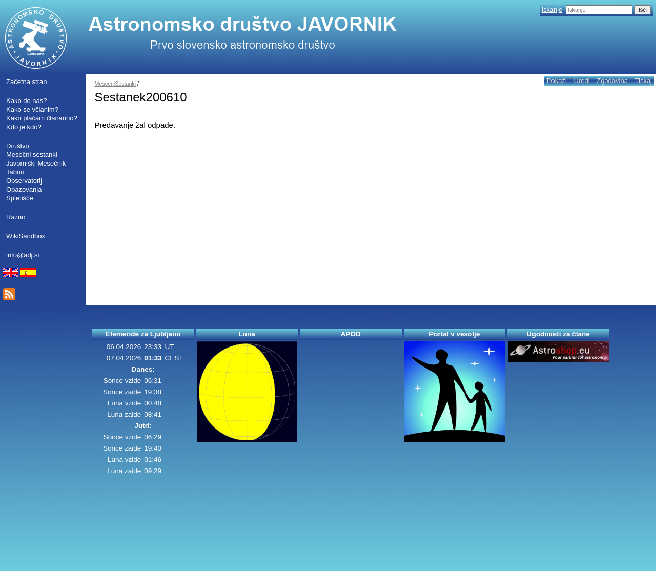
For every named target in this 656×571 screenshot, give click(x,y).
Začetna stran (26, 82)
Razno (16, 217)
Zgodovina (612, 81)
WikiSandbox (25, 236)
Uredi (581, 81)
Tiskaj (643, 81)
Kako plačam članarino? (41, 118)
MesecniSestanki (115, 83)
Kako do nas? (26, 101)
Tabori (15, 172)
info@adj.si (22, 255)
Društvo (17, 146)
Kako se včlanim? (32, 109)
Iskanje (552, 9)
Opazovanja (24, 189)
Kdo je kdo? (24, 127)
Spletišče (19, 198)
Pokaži (557, 81)
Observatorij (24, 181)
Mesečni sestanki (31, 154)
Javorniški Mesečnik (36, 163)
